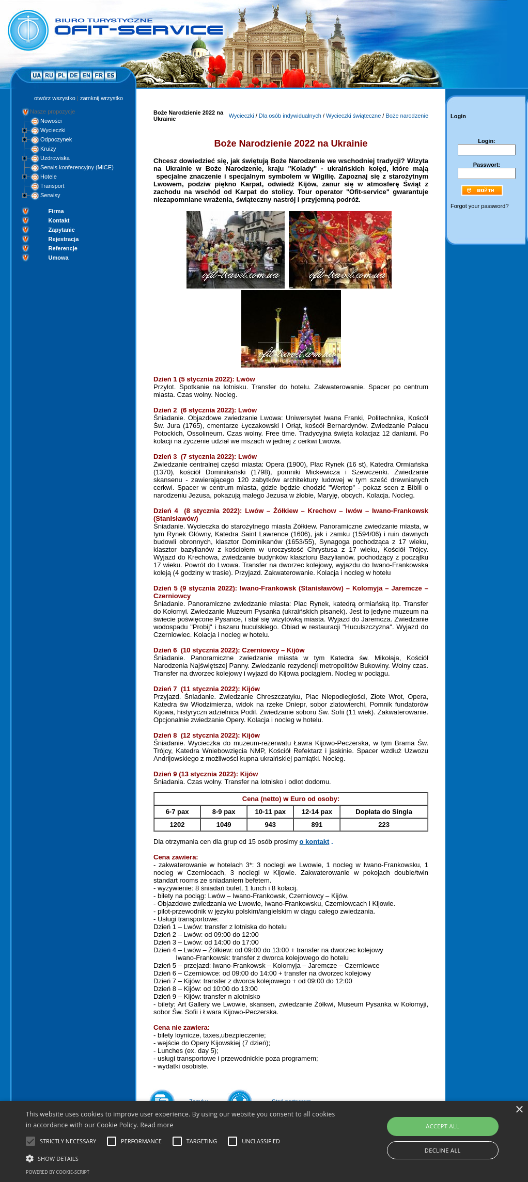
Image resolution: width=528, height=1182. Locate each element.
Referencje (63, 248)
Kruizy (48, 149)
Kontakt (59, 220)
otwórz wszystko (54, 98)
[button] (180, 1157)
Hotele (48, 176)
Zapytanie (62, 230)
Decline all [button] (443, 1150)
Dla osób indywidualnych (290, 116)
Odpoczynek (56, 139)
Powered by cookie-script (57, 1172)
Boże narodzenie (406, 116)
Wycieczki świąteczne (353, 116)
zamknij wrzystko (101, 98)
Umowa (59, 257)
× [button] (519, 1110)
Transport (52, 186)
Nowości (51, 121)
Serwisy (50, 195)
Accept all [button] (442, 1126)
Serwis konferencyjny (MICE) (77, 167)
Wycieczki (53, 130)
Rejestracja (64, 239)
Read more (157, 1125)
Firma (56, 211)
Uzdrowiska (55, 158)
